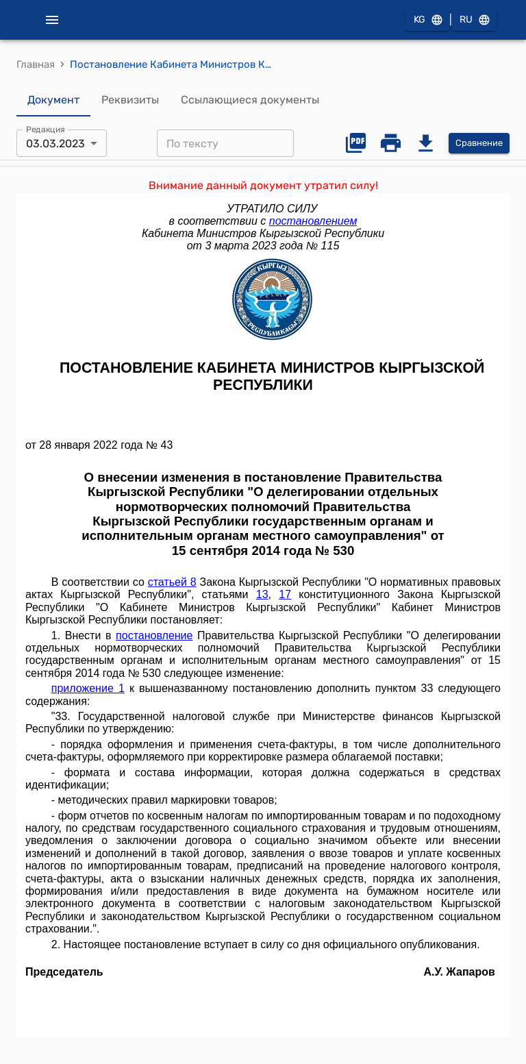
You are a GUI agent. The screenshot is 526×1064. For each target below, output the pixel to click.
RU (474, 20)
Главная (35, 64)
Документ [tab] (53, 100)
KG (427, 20)
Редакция (45, 129)
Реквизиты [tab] (130, 100)
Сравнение (479, 143)
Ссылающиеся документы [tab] (250, 100)
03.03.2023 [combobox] (55, 143)
